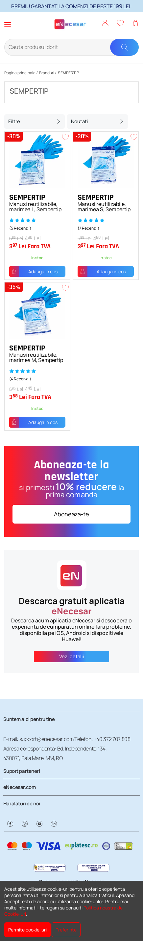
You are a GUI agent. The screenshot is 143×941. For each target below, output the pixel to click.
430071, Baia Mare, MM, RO (33, 758)
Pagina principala (20, 73)
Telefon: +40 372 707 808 (102, 739)
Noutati (79, 121)
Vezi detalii (71, 656)
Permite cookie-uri (27, 930)
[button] (105, 23)
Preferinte (66, 930)
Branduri (46, 73)
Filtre (14, 121)
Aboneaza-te (71, 514)
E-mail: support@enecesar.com (38, 739)
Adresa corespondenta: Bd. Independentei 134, (55, 748)
